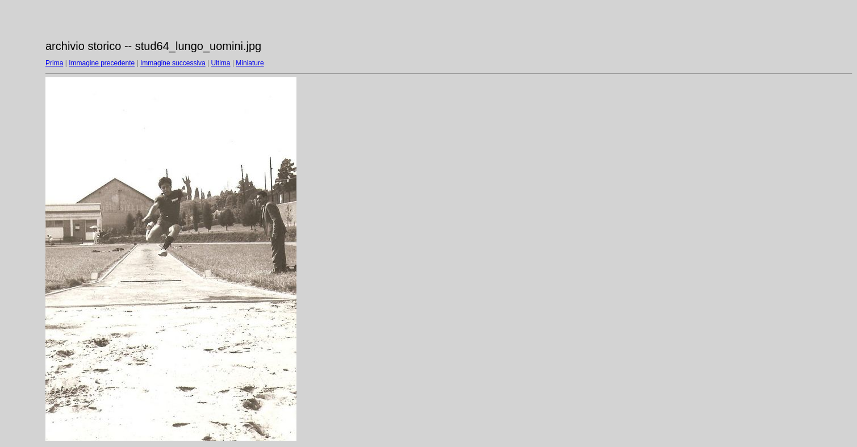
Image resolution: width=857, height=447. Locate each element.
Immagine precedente (102, 63)
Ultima (221, 63)
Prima (54, 63)
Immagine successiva (173, 63)
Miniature (250, 63)
